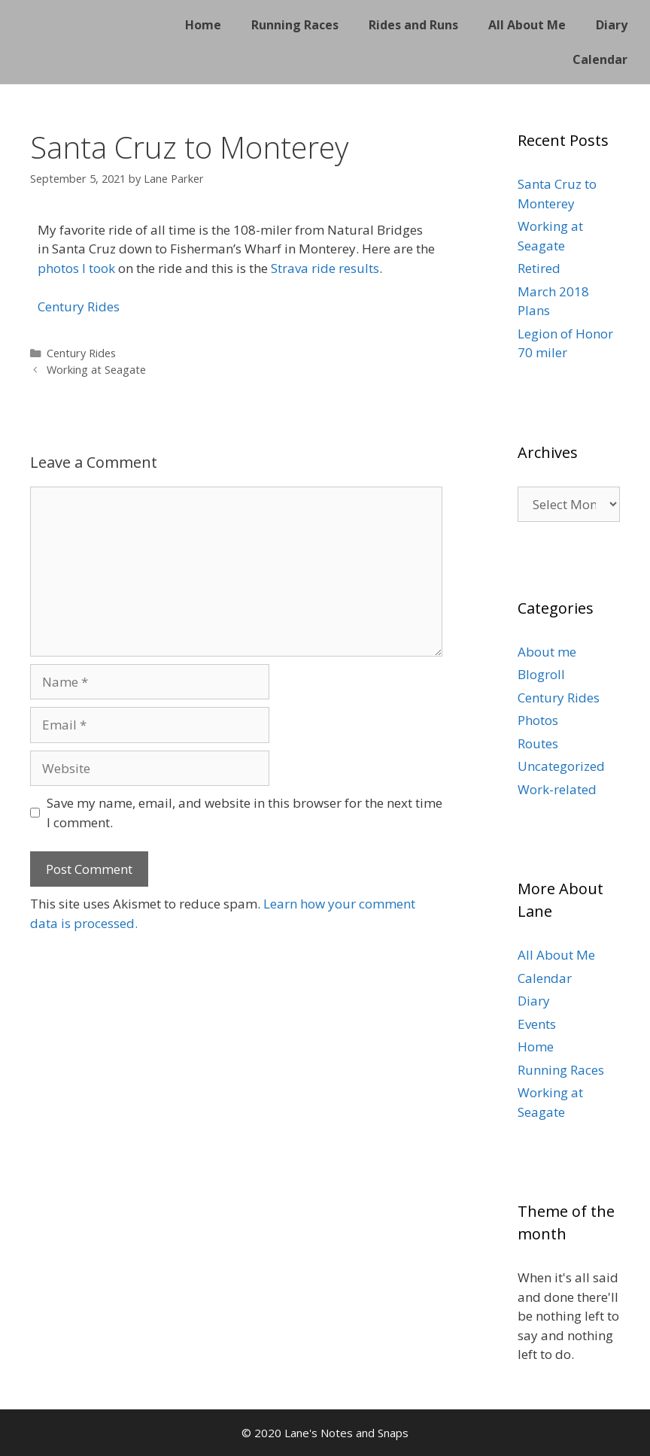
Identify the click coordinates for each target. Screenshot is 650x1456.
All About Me (527, 25)
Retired (539, 268)
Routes (538, 743)
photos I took (76, 268)
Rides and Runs (413, 25)
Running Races (295, 25)
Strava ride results (325, 268)
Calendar (600, 59)
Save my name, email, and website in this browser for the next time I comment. (244, 812)
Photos (538, 720)
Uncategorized (561, 766)
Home (203, 25)
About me (547, 651)
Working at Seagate (96, 369)
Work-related (557, 789)
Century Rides (79, 306)
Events (537, 1024)
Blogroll (541, 674)
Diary (611, 25)
